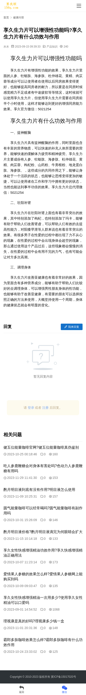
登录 (31, 407)
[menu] (79, 6)
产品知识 (52, 46)
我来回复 (71, 326)
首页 (6, 17)
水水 (6, 46)
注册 (45, 407)
